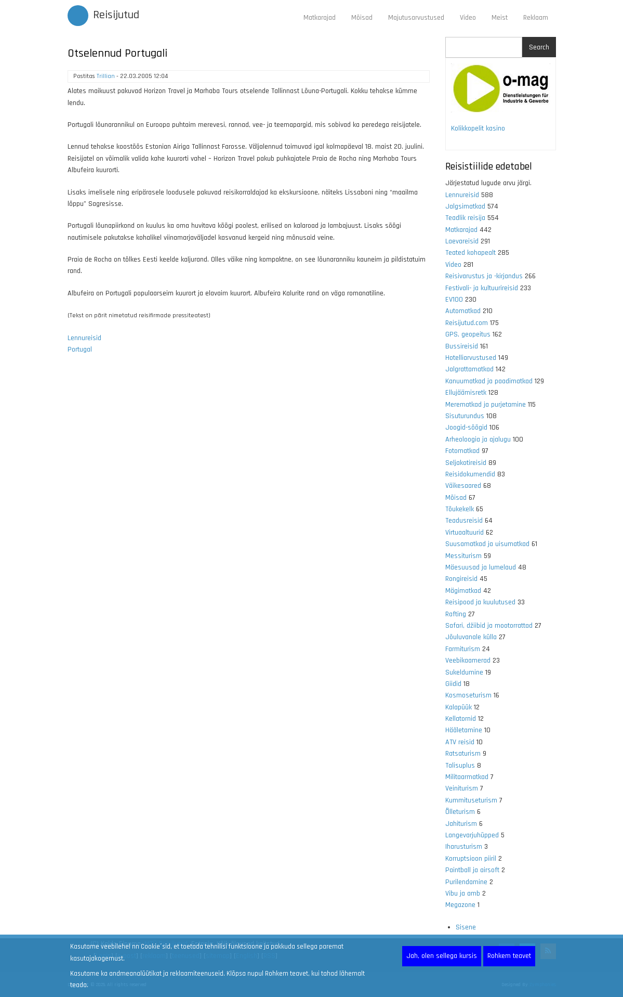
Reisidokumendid (470, 474)
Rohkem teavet (509, 956)
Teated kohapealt (470, 252)
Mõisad (362, 17)
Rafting (455, 614)
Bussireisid (461, 346)
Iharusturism (463, 846)
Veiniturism (461, 788)
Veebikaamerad (468, 660)
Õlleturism (460, 812)
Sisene (466, 927)
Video (468, 17)
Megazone (460, 905)
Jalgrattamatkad (469, 369)
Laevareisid (462, 241)
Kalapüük (458, 707)
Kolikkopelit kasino (478, 128)
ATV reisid (459, 742)
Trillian (106, 76)
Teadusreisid (464, 520)
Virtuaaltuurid (464, 532)
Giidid (453, 684)
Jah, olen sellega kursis (441, 956)
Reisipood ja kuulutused (480, 602)
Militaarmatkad (466, 777)
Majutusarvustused (416, 17)
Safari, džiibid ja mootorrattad (489, 625)
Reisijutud (116, 15)
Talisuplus (460, 765)
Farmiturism (462, 649)
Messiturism (463, 556)
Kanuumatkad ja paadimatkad (489, 381)
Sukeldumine (464, 672)
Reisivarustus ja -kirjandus (484, 276)
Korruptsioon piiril (470, 858)
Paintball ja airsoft (472, 870)
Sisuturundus (464, 416)
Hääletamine (463, 730)
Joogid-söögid (466, 427)
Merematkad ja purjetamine (485, 404)
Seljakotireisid (465, 463)
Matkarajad (319, 17)
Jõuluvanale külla (471, 637)
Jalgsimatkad (465, 206)
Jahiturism (461, 823)
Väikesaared (463, 485)
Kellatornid (460, 718)
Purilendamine (466, 882)
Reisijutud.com (466, 323)
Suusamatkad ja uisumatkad (487, 544)
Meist (500, 17)
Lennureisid (84, 338)
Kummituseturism (471, 800)
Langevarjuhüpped (472, 835)
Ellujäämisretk (465, 392)
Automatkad (463, 311)
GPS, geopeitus (468, 334)
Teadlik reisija (465, 218)
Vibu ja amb (462, 893)
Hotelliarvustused (470, 357)
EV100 (454, 299)
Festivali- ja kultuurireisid (481, 288)
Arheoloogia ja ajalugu (478, 439)
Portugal (80, 349)
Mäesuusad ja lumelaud (480, 567)
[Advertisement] (249, 497)
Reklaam (535, 17)
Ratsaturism (463, 753)
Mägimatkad (463, 590)
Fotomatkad (462, 451)
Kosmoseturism (468, 695)
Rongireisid (461, 579)
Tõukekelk (459, 509)
